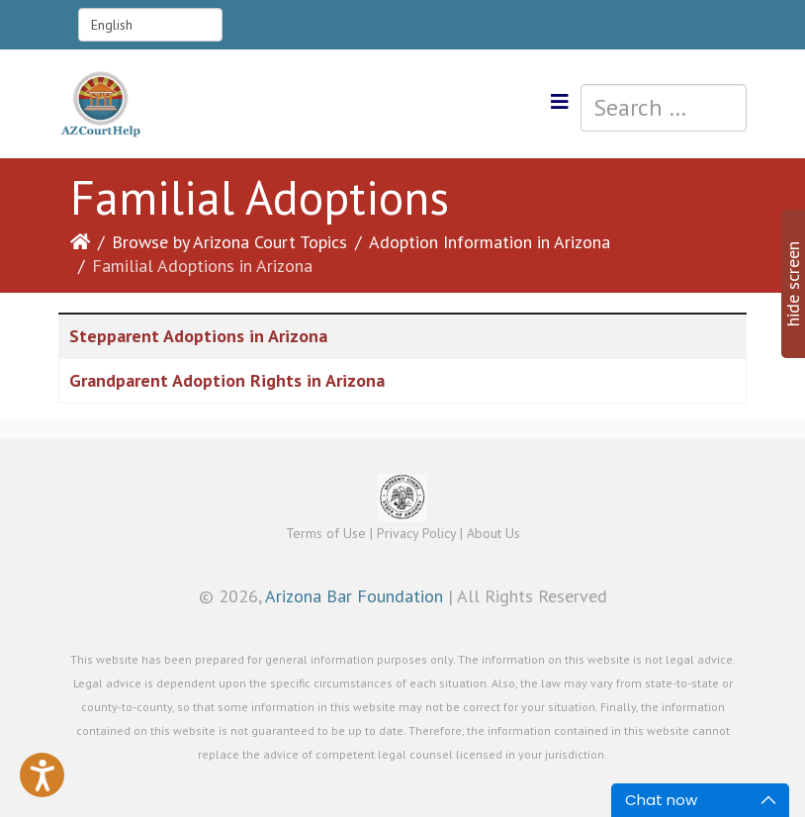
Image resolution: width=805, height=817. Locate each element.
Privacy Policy (416, 533)
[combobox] (664, 108)
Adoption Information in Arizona (489, 241)
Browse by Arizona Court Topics (229, 241)
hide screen (792, 283)
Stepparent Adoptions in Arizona (198, 335)
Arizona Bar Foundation (354, 596)
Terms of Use (326, 533)
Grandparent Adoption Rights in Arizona (227, 380)
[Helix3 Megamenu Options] (560, 102)
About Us (493, 533)
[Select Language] (150, 25)
